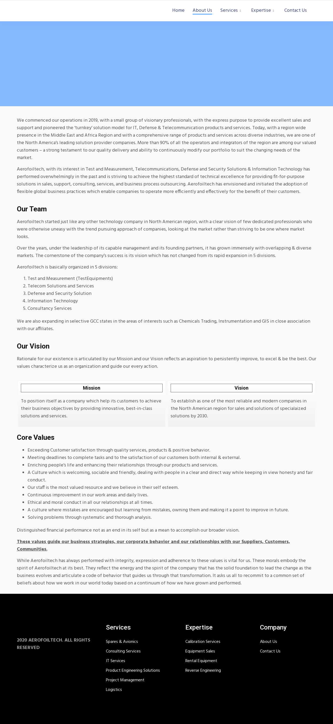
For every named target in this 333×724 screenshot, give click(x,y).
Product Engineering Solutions (133, 670)
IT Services (115, 661)
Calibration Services (202, 641)
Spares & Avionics (122, 641)
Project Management (125, 680)
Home (178, 10)
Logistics (114, 689)
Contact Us (295, 10)
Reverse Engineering (203, 670)
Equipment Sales (200, 651)
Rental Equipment (201, 661)
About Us (202, 10)
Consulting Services (123, 651)
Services (229, 10)
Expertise (261, 10)
